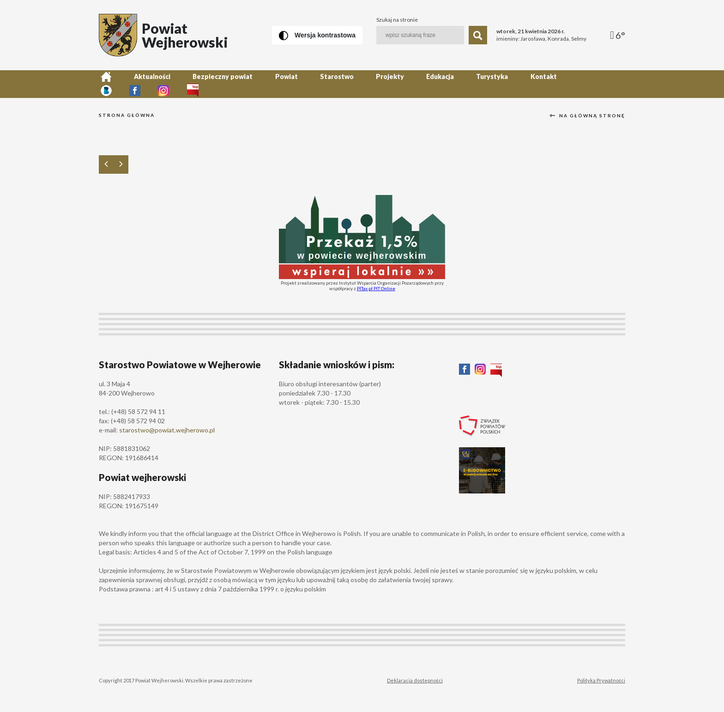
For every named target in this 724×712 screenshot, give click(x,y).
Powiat (273, 84)
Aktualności (146, 84)
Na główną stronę (587, 115)
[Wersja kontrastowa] (317, 35)
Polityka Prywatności (601, 680)
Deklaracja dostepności (415, 680)
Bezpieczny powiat (213, 84)
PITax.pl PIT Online (376, 288)
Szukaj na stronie (397, 20)
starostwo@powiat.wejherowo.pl (167, 430)
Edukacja (415, 84)
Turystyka (464, 84)
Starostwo (320, 84)
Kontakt (511, 84)
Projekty (369, 84)
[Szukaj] (478, 35)
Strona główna (127, 115)
